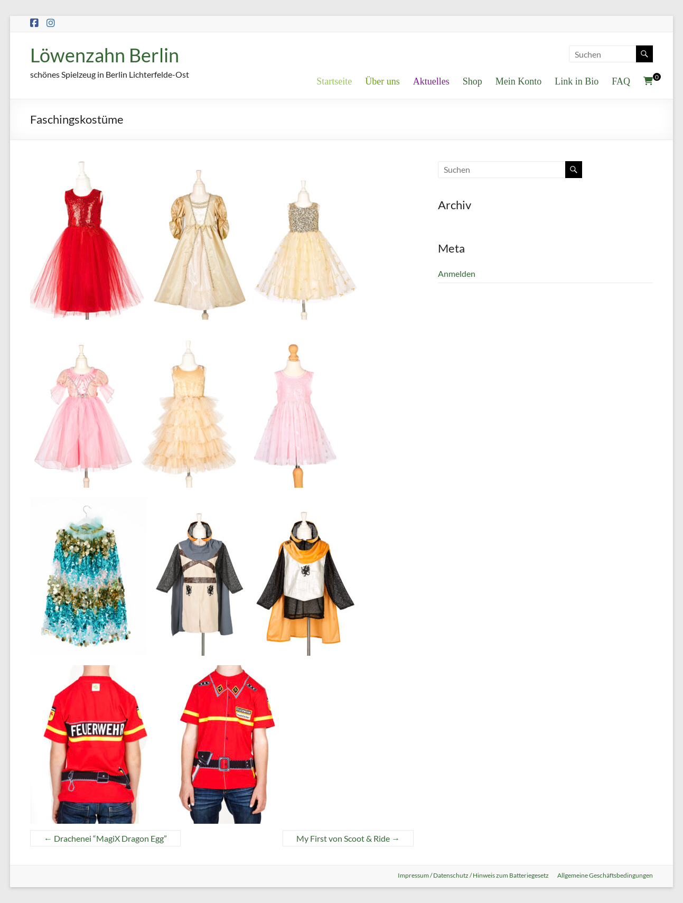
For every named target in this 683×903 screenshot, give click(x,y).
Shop (472, 81)
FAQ (621, 81)
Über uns (382, 81)
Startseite (334, 81)
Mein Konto (518, 81)
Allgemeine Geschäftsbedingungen (605, 875)
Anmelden (456, 273)
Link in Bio (576, 81)
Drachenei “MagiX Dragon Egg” (105, 838)
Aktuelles (431, 81)
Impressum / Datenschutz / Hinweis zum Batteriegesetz (473, 875)
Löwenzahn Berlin (104, 55)
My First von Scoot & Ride (348, 838)
